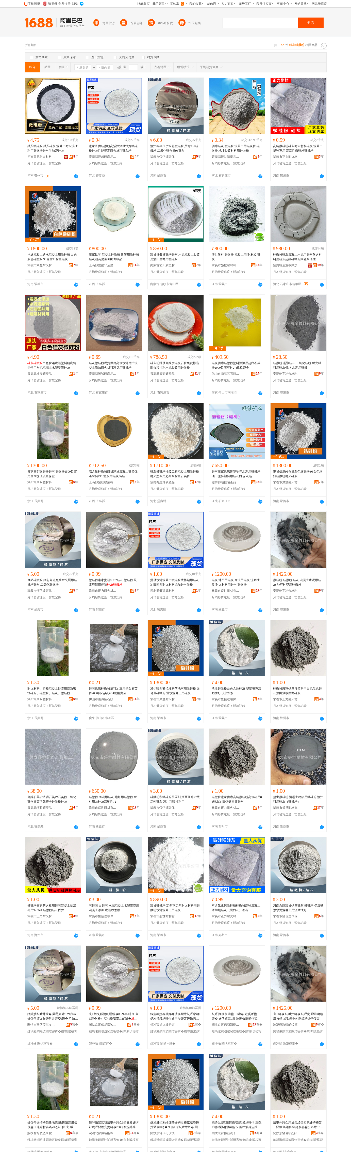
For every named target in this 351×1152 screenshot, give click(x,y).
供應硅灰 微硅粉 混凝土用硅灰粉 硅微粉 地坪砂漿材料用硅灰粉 (236, 148)
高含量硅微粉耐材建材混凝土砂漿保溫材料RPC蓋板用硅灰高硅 (113, 474)
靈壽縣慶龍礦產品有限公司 (164, 374)
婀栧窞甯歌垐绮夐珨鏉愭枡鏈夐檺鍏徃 (41, 1133)
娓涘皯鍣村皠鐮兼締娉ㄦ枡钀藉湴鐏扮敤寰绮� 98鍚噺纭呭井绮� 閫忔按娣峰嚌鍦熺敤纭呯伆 (175, 1125)
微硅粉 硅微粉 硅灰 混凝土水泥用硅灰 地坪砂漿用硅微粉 (297, 582)
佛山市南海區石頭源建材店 (226, 374)
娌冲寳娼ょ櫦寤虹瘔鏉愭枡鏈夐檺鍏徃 (164, 1024)
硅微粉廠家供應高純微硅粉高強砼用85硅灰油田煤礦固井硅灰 (237, 799)
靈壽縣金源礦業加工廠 (287, 265)
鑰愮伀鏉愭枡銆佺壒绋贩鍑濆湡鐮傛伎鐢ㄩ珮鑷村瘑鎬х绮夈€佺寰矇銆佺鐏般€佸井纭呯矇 (52, 1125)
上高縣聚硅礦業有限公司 (103, 482)
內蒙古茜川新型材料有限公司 (164, 265)
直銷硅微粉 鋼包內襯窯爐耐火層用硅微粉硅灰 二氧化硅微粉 (52, 582)
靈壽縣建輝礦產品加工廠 (164, 482)
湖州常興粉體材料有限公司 (41, 482)
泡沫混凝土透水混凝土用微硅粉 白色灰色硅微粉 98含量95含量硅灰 (52, 257)
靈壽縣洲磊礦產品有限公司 (41, 374)
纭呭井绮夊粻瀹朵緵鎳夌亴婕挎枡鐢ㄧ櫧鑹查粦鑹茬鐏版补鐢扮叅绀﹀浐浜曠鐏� (298, 1125)
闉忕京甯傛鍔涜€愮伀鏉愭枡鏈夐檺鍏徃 (103, 1024)
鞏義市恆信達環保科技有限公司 (164, 157)
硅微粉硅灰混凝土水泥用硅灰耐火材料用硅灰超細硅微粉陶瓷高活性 (297, 257)
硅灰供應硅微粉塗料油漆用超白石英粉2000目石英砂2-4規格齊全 (236, 365)
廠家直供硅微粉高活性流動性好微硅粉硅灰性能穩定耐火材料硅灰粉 (113, 148)
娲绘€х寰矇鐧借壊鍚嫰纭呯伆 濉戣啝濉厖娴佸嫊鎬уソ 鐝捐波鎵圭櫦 (236, 1125)
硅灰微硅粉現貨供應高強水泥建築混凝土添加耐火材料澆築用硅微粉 (113, 365)
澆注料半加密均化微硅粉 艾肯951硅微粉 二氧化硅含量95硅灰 (174, 148)
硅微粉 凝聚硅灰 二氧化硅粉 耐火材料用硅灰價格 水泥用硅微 (297, 365)
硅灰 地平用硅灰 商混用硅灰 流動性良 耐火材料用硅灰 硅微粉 (236, 582)
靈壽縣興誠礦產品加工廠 (103, 374)
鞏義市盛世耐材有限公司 (226, 265)
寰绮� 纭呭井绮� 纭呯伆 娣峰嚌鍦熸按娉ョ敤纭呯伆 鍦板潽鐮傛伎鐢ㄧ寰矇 (298, 1016)
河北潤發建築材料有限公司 (164, 591)
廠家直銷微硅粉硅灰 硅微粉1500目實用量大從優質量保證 (52, 474)
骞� (74, 1024)
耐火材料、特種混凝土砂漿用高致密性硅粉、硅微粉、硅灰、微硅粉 (51, 691)
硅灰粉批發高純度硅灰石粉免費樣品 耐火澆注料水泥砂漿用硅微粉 (174, 365)
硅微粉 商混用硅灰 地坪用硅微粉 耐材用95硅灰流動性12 (113, 799)
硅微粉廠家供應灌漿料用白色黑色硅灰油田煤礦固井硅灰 (297, 691)
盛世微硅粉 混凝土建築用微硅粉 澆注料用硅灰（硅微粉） (298, 799)
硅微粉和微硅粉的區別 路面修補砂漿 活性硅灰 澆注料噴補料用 (175, 799)
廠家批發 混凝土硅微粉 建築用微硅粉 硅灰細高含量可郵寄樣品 (114, 257)
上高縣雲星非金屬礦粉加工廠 (103, 265)
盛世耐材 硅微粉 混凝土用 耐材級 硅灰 (236, 257)
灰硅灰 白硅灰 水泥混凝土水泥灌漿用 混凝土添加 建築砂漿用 (114, 908)
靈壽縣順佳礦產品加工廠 (226, 482)
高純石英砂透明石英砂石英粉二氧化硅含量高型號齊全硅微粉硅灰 (51, 799)
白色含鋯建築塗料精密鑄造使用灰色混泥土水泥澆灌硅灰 (51, 365)
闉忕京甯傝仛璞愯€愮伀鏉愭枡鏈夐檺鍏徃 (164, 1133)
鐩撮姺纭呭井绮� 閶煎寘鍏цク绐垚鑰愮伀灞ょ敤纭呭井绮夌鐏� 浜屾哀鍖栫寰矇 (52, 1016)
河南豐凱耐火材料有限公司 (41, 157)
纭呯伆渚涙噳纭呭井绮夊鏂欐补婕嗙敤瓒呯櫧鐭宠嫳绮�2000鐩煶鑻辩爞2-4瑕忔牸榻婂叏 (114, 1125)
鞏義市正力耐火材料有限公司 (287, 157)
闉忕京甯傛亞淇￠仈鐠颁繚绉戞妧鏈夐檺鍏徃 (41, 1024)
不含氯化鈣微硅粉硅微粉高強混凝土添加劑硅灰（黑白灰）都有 (236, 908)
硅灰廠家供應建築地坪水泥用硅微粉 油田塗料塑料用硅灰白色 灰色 (236, 474)
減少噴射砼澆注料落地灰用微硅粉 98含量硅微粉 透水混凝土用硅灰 (175, 691)
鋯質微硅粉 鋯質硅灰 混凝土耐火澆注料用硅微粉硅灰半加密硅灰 (52, 148)
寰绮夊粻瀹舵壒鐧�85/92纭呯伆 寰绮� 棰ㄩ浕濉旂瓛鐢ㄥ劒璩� (113, 1016)
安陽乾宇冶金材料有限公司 (287, 374)
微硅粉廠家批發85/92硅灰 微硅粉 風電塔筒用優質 (113, 582)
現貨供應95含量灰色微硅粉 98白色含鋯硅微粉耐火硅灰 (298, 474)
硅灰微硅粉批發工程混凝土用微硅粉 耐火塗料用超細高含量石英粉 (174, 474)
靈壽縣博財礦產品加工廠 (226, 157)
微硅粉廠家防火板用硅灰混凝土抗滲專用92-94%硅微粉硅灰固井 (51, 908)
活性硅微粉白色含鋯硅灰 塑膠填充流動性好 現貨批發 (236, 691)
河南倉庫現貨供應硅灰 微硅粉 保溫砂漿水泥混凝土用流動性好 (298, 908)
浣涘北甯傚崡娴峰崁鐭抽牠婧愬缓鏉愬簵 (103, 1133)
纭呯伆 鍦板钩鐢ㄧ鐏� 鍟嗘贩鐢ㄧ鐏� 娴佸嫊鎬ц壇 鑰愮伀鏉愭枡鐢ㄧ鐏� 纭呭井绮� (237, 1016)
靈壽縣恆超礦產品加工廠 (103, 157)
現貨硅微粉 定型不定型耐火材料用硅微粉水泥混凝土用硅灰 (175, 908)
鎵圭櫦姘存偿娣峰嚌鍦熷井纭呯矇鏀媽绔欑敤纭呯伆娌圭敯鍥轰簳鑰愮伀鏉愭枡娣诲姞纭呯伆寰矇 (175, 1016)
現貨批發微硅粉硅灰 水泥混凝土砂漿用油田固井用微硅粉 (175, 257)
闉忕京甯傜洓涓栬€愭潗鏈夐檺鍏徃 (226, 1024)
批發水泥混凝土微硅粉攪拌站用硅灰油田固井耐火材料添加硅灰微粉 (174, 582)
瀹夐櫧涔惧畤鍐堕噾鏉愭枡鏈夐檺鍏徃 (287, 1024)
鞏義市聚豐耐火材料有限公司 (41, 265)
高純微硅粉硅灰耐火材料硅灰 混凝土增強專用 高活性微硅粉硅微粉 (298, 148)
